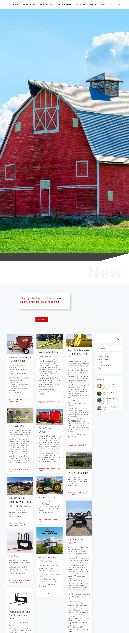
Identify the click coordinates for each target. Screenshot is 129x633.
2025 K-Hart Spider (78, 472)
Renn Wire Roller (17, 426)
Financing (80, 4)
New (85, 445)
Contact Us (114, 4)
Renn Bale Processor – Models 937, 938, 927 (78, 354)
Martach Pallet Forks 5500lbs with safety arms (20, 615)
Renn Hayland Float (48, 352)
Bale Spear (14, 556)
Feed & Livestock (53, 519)
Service (92, 4)
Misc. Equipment (78, 445)
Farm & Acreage (21, 400)
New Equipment (29, 4)
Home (15, 4)
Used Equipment (64, 4)
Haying (46, 403)
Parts (102, 4)
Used (16, 401)
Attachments (47, 4)
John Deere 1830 (47, 497)
